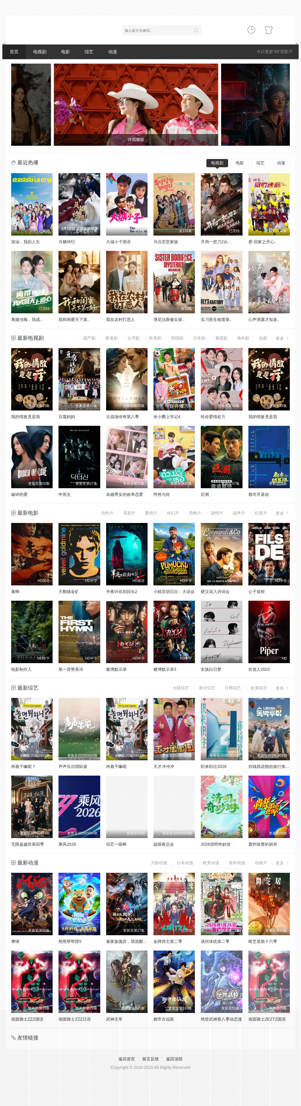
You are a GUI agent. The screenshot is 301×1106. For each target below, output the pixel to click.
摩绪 (15, 941)
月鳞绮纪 (66, 241)
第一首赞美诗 (70, 669)
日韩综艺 (233, 688)
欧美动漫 (211, 862)
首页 (14, 51)
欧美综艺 (259, 688)
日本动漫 (185, 862)
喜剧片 (129, 513)
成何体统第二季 (215, 941)
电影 (65, 51)
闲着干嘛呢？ (23, 766)
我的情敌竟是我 (25, 416)
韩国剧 (177, 338)
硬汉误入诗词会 (215, 591)
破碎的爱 (19, 494)
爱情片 (151, 513)
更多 (283, 338)
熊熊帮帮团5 (69, 941)
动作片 (107, 513)
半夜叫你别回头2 (121, 591)
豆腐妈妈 (66, 416)
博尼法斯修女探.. (169, 319)
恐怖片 (195, 513)
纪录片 (261, 513)
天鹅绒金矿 (68, 591)
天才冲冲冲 (163, 766)
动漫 (112, 51)
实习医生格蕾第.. (216, 319)
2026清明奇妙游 (215, 844)
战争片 (239, 513)
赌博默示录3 (164, 669)
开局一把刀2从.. (215, 241)
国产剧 (89, 338)
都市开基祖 (258, 494)
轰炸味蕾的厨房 (262, 844)
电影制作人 (21, 669)
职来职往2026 (213, 766)
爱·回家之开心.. (262, 241)
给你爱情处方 (213, 416)
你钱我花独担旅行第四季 (271, 766)
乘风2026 (67, 844)
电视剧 (39, 51)
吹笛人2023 (259, 669)
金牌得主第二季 (167, 941)
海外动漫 (237, 862)
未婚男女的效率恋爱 (124, 494)
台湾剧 (133, 338)
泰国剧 (221, 338)
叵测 (205, 494)
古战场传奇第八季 (122, 416)
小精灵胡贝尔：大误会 (174, 591)
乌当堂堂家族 (165, 241)
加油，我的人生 (25, 241)
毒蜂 (15, 591)
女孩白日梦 (211, 669)
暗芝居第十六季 (262, 941)
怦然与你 (161, 494)
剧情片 (217, 513)
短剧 (263, 338)
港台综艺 (207, 688)
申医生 (64, 494)
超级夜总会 (163, 844)
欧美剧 (155, 338)
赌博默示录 (116, 669)
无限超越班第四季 (27, 844)
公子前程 (256, 591)
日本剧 (199, 338)
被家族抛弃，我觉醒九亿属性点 (135, 941)
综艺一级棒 (116, 844)
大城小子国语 (118, 241)
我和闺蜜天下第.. (74, 319)
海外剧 (243, 338)
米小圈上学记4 (166, 416)
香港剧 (111, 338)
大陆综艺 (181, 688)
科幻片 (173, 513)
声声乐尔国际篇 (72, 766)
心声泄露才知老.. (264, 319)
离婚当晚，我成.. (26, 319)
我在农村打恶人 (120, 319)
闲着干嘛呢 (116, 766)
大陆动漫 (158, 862)
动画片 (261, 862)
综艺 (89, 51)
